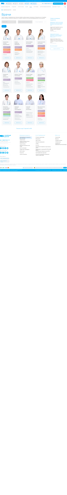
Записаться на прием (58, 3)
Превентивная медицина (5, 49)
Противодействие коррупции (41, 152)
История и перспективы (40, 137)
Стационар (14, 6)
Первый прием (22, 139)
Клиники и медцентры (5, 6)
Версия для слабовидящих (28, 167)
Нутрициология (41, 80)
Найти (4, 26)
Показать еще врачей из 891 (24, 128)
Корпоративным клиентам (45, 6)
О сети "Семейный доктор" (40, 135)
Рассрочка (22, 152)
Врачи (31, 6)
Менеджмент (38, 138)
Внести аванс (22, 151)
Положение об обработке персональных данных (43, 170)
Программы (36, 6)
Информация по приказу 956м (57, 170)
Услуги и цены (21, 6)
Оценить (65, 167)
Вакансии (57, 138)
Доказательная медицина (6, 47)
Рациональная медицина (6, 52)
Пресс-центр (38, 140)
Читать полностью (53, 31)
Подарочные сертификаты (24, 149)
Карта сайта (65, 170)
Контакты (37, 145)
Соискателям (57, 137)
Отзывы (37, 143)
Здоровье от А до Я (56, 6)
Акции (26, 6)
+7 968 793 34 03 (4, 141)
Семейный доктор (5, 158)
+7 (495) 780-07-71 (47, 3)
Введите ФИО (5, 21)
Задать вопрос (56, 48)
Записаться (6, 57)
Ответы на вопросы (23, 154)
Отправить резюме (58, 140)
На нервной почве (4, 161)
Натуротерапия (6, 115)
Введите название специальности (25, 21)
